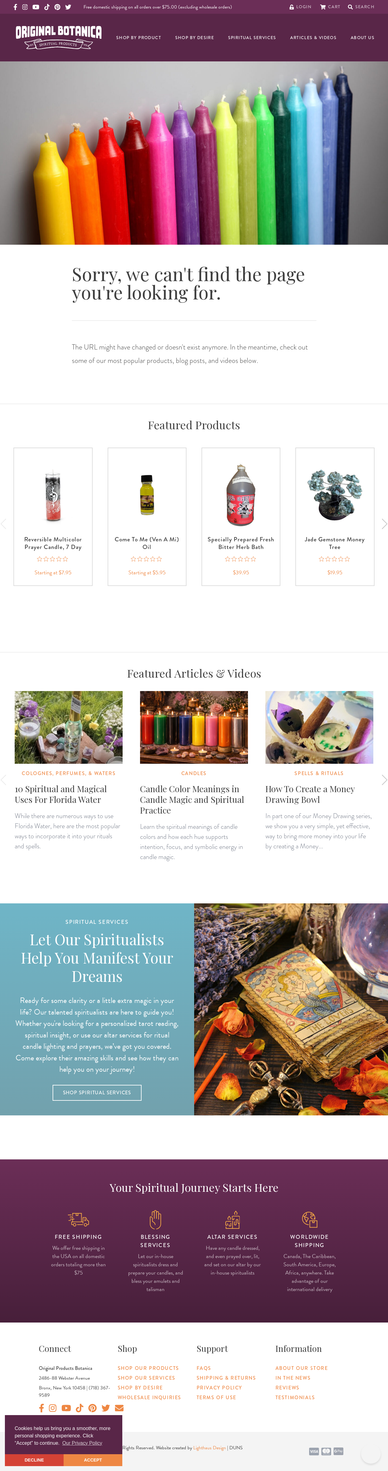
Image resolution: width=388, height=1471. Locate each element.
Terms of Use (216, 1397)
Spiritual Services (252, 38)
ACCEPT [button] (93, 1460)
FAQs (204, 1368)
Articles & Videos (313, 38)
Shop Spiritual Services (97, 1092)
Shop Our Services (147, 1377)
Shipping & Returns (226, 1377)
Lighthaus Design (209, 1447)
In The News (293, 1377)
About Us (363, 38)
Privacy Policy (219, 1387)
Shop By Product (138, 38)
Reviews (287, 1387)
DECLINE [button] (34, 1460)
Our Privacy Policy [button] (82, 1443)
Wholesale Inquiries (149, 1397)
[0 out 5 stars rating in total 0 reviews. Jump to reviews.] (53, 558)
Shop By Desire (194, 38)
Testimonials (295, 1397)
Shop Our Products (148, 1368)
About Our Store (301, 1368)
